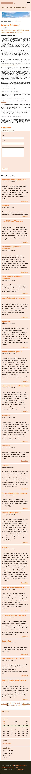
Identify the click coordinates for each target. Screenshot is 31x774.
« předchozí (4, 704)
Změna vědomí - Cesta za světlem (13, 8)
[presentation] (13, 162)
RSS (13, 767)
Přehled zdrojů (6, 743)
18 (24, 705)
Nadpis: (3, 140)
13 (11, 705)
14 (14, 705)
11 (6, 705)
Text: (3, 146)
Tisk (16, 767)
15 (16, 705)
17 (21, 705)
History (9, 21)
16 (19, 705)
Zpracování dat (6, 767)
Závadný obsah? (21, 765)
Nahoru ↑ (21, 769)
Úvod (2, 21)
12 (9, 705)
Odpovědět (24, 201)
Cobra (5, 21)
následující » (26, 704)
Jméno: (3, 135)
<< (4, 721)
